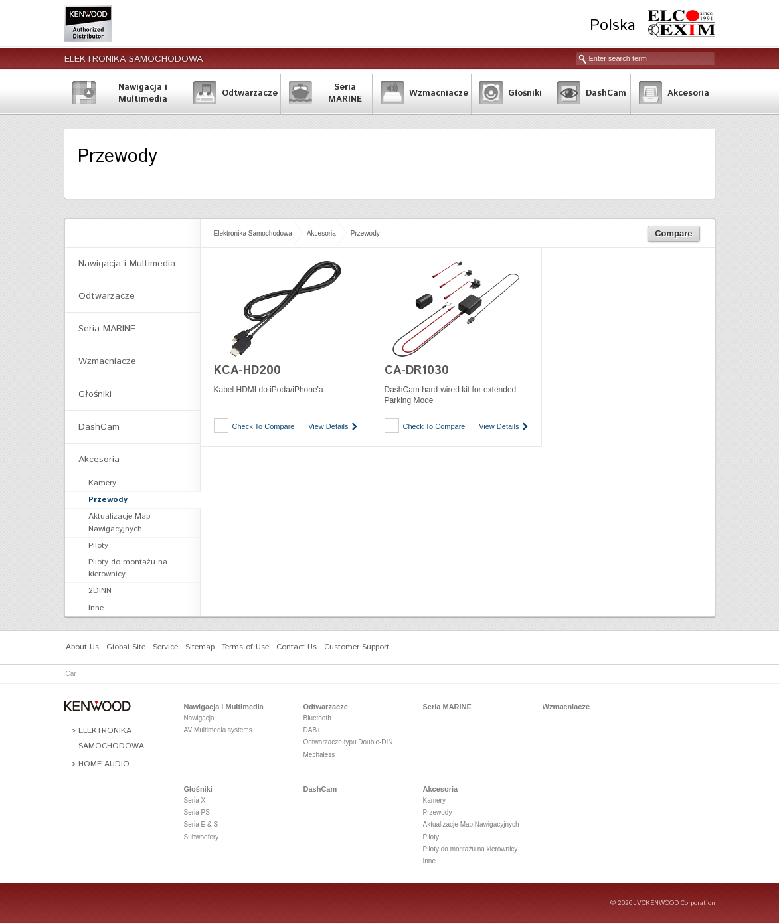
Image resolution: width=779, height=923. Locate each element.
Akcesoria (321, 233)
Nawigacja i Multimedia (126, 263)
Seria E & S (201, 824)
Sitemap (200, 647)
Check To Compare (263, 426)
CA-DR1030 (417, 370)
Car (71, 673)
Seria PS (197, 812)
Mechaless (319, 754)
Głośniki (95, 394)
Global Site (125, 647)
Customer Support (356, 647)
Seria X (195, 800)
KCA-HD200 (247, 370)
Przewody (365, 233)
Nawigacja (199, 718)
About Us (82, 647)
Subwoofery (201, 837)
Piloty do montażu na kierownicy (127, 568)
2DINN (100, 590)
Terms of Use (245, 647)
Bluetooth (317, 718)
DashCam (99, 427)
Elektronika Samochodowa (133, 59)
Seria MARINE (106, 328)
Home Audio (104, 764)
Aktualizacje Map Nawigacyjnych (119, 522)
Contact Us (296, 647)
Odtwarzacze (106, 296)
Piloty (98, 545)
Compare (673, 233)
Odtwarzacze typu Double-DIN (348, 742)
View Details (328, 426)
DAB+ (312, 730)
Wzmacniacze (107, 361)
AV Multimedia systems (218, 730)
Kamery (102, 483)
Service (165, 647)
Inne (96, 608)
